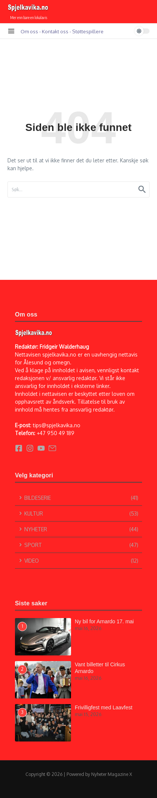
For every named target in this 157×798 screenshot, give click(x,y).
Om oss (29, 31)
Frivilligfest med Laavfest (103, 707)
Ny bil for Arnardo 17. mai (104, 621)
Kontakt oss (55, 31)
